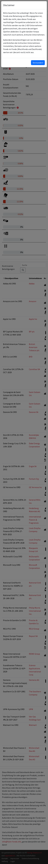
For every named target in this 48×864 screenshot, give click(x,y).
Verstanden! (38, 62)
